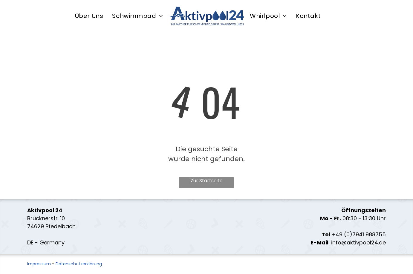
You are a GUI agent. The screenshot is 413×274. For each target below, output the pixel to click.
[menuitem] (89, 16)
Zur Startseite (207, 180)
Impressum (39, 264)
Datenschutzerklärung (79, 264)
